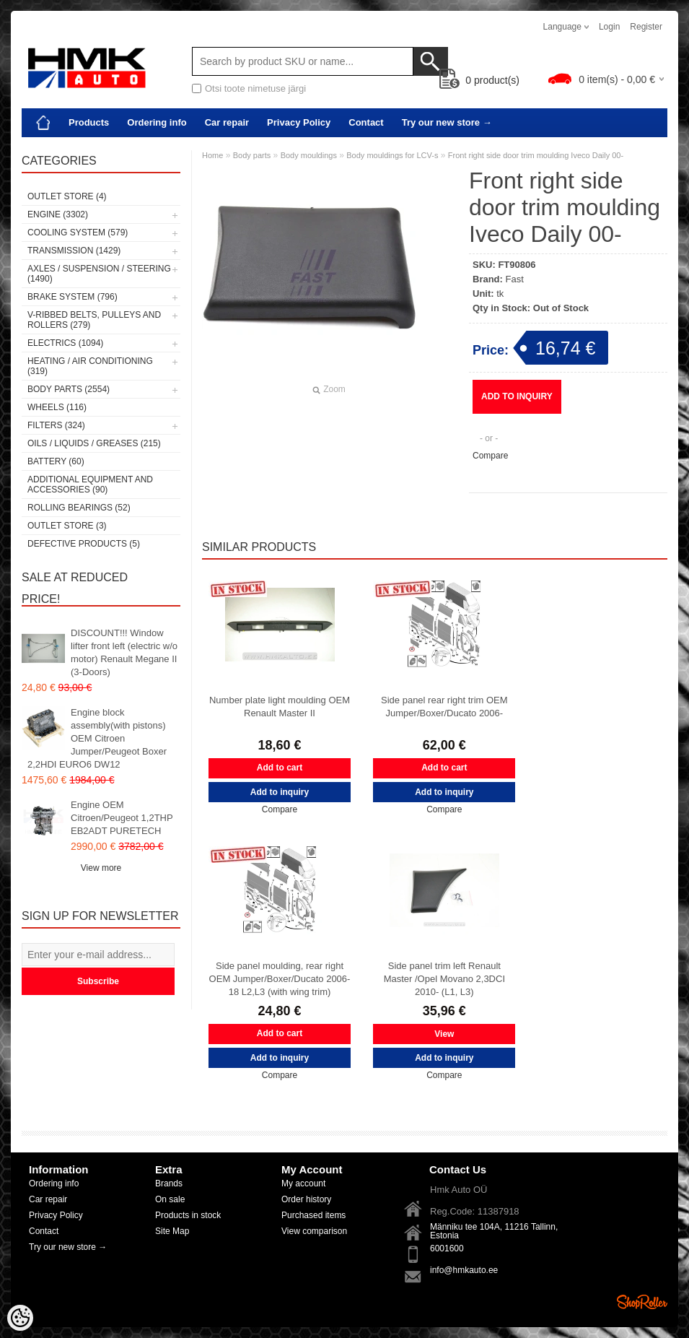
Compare (490, 456)
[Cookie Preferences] (20, 1318)
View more (101, 868)
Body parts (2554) (68, 389)
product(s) (479, 80)
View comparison (314, 1231)
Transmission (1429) (73, 251)
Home (212, 155)
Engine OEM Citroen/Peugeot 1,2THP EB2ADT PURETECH (121, 817)
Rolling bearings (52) (79, 508)
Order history (306, 1199)
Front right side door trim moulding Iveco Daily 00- (535, 155)
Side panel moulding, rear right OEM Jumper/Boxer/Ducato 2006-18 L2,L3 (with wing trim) (280, 978)
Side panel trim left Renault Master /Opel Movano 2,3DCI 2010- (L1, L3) (444, 978)
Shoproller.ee (642, 1302)
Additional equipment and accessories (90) (90, 484)
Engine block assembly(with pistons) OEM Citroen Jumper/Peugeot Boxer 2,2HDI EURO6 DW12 (97, 738)
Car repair (227, 122)
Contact (365, 122)
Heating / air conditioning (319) (90, 366)
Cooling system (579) (77, 232)
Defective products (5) (83, 544)
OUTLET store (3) (67, 526)
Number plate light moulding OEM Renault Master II (279, 706)
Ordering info (156, 122)
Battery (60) (55, 461)
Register (646, 27)
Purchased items (313, 1215)
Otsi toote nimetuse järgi (255, 88)
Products (89, 122)
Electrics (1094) (65, 343)
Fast (515, 279)
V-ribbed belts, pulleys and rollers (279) (94, 320)
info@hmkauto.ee (464, 1270)
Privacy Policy (298, 122)
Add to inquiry (517, 396)
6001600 (447, 1248)
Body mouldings (309, 155)
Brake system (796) (72, 297)
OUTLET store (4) (67, 196)
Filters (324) (56, 425)
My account (303, 1183)
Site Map (172, 1231)
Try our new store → (447, 122)
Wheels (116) (57, 407)
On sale (170, 1199)
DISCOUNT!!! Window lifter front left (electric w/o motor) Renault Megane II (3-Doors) (124, 652)
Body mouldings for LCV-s (392, 155)
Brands (169, 1183)
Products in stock (188, 1215)
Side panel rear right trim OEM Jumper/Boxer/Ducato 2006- (444, 706)
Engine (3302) (57, 214)
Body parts (252, 155)
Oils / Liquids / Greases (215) (94, 443)
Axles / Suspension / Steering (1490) (99, 274)
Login (609, 27)
